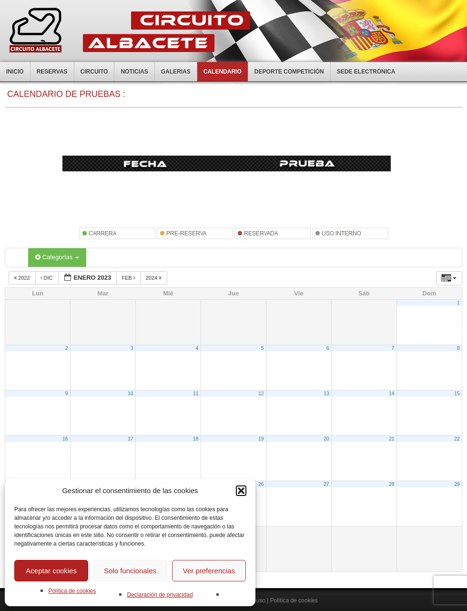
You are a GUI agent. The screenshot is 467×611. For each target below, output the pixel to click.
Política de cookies (72, 591)
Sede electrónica (366, 71)
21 (392, 439)
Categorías (57, 257)
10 (130, 393)
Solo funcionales (130, 571)
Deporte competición (289, 71)
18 (196, 439)
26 (261, 484)
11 (196, 393)
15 (457, 393)
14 (392, 393)
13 (326, 393)
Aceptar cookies (51, 571)
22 (457, 439)
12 (261, 393)
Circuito (94, 71)
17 (130, 439)
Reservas (52, 71)
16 (65, 439)
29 (457, 484)
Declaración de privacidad (160, 594)
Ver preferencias (209, 571)
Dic (47, 278)
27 (326, 484)
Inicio (15, 71)
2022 (22, 278)
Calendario (222, 71)
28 (392, 484)
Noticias (134, 71)
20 (326, 439)
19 (261, 439)
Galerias (176, 71)
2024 (154, 278)
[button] (241, 490)
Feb (129, 278)
